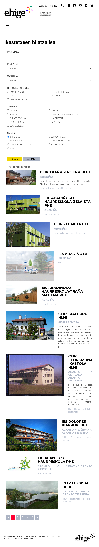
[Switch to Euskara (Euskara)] (43, 6)
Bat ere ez (13, 136)
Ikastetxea (13, 51)
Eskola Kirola (15, 122)
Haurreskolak (57, 144)
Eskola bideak (15, 125)
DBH (10, 95)
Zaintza (12, 110)
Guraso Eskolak (16, 118)
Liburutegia (56, 118)
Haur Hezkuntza (16, 92)
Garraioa (55, 122)
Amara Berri (14, 140)
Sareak (11, 133)
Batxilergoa (56, 95)
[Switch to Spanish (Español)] (53, 6)
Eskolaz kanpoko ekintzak (63, 114)
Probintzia (12, 64)
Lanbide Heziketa (17, 99)
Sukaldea (13, 114)
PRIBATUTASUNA (52, 536)
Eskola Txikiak (57, 136)
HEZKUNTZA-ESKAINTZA (18, 88)
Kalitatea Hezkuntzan (19, 144)
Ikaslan (12, 148)
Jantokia (54, 110)
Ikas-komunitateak (59, 140)
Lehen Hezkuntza (59, 92)
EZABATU (31, 159)
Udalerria (12, 76)
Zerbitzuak (13, 106)
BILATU (15, 159)
